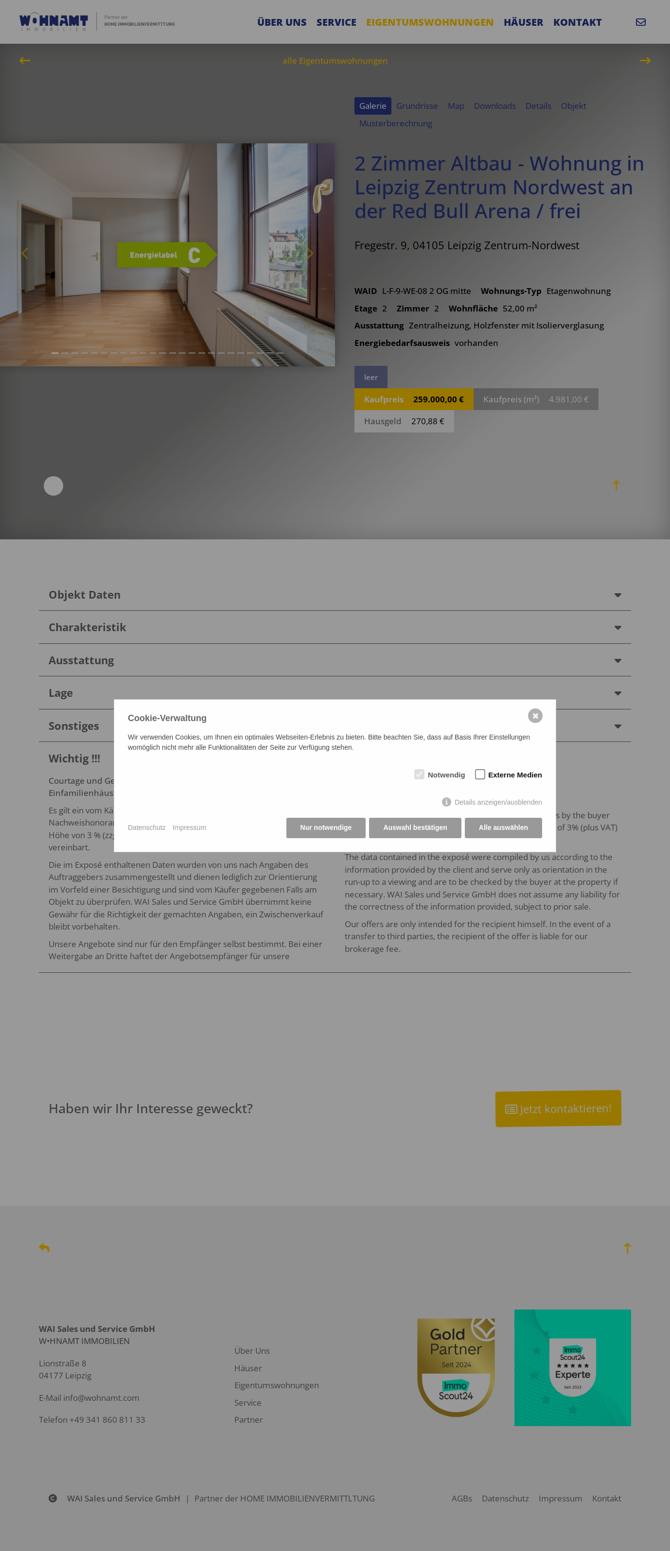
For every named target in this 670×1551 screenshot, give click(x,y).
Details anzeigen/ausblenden (498, 802)
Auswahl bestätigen (415, 827)
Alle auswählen (503, 827)
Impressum (189, 827)
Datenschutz (147, 827)
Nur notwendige (326, 827)
